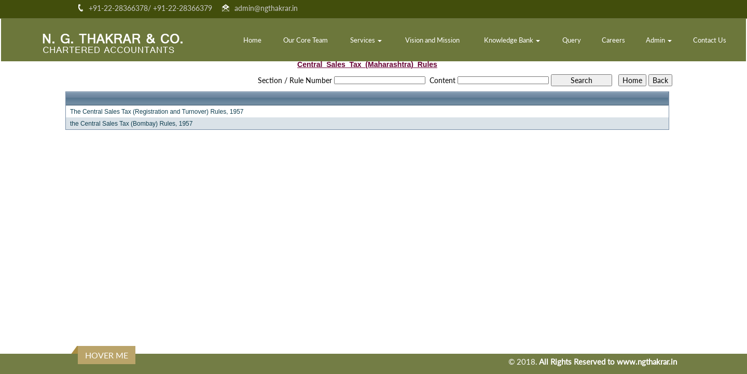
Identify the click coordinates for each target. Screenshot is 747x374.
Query (571, 40)
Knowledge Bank (512, 40)
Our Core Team (305, 40)
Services (366, 40)
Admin (659, 40)
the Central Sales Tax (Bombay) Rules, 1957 (131, 123)
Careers (613, 40)
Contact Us (709, 40)
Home (252, 40)
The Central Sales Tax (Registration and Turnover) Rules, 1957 (157, 111)
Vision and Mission (432, 40)
